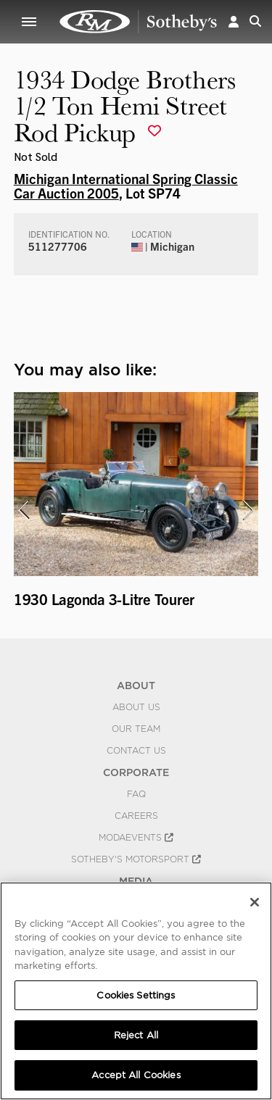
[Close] (255, 902)
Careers (136, 816)
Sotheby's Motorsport (136, 859)
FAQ (136, 794)
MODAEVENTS (136, 838)
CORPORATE (136, 772)
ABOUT (136, 685)
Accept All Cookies (135, 1075)
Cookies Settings (135, 995)
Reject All (136, 1035)
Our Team (136, 729)
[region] (136, 991)
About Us (136, 707)
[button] (233, 21)
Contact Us (136, 751)
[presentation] (23, 510)
